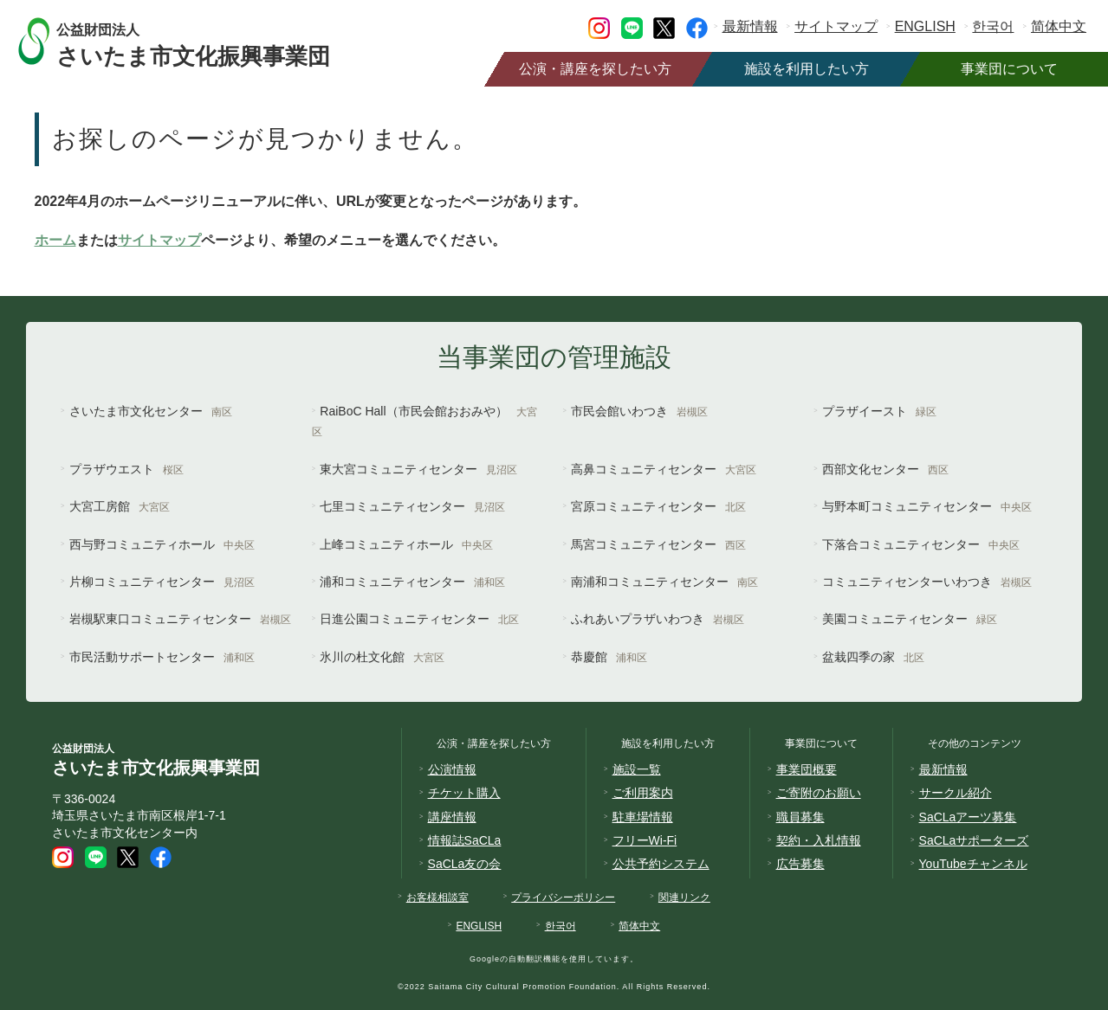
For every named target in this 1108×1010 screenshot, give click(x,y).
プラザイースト (879, 411)
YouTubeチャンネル (973, 864)
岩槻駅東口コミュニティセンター (180, 619)
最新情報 (750, 26)
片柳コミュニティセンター (162, 582)
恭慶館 (609, 657)
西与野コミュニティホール (162, 544)
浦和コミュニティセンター (412, 582)
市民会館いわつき (639, 411)
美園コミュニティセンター (909, 619)
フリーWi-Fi (644, 840)
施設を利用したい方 (806, 68)
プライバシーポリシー (563, 897)
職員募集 (800, 817)
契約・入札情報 (818, 840)
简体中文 (1058, 26)
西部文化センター (885, 469)
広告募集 (800, 864)
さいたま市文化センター (150, 411)
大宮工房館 (119, 506)
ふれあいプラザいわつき (657, 619)
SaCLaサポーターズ (974, 840)
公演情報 (452, 769)
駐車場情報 (642, 817)
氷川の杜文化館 (382, 657)
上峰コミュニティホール (406, 544)
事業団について (1009, 68)
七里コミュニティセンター (412, 506)
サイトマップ (836, 26)
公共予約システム (661, 864)
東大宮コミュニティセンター (418, 469)
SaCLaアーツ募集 (968, 817)
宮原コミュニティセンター (658, 506)
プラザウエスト (126, 469)
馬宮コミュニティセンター (658, 544)
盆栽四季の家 (873, 657)
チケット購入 (464, 793)
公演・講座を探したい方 (595, 68)
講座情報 (452, 817)
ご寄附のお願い (818, 793)
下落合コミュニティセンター (921, 544)
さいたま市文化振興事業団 (210, 41)
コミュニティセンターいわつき (927, 582)
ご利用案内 (642, 793)
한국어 (993, 26)
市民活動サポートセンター (162, 657)
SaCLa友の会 (465, 864)
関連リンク (684, 897)
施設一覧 (636, 769)
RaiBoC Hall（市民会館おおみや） (424, 421)
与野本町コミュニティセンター (927, 506)
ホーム (55, 240)
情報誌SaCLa (465, 840)
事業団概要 (806, 769)
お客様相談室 (437, 897)
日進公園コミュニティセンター (419, 619)
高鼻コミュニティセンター (663, 469)
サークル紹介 (955, 793)
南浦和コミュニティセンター (664, 582)
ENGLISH (925, 26)
